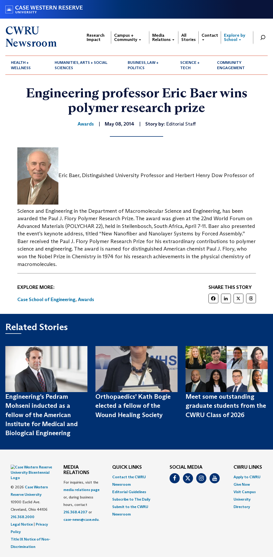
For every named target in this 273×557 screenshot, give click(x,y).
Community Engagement (231, 65)
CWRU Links (248, 467)
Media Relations (163, 37)
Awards (86, 299)
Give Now (242, 484)
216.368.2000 (22, 503)
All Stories (188, 37)
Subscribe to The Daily (131, 499)
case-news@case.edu (81, 519)
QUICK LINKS (127, 467)
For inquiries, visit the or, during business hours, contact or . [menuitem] (81, 501)
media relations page (81, 489)
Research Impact (96, 37)
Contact (210, 36)
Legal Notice (22, 511)
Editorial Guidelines (129, 491)
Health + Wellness (21, 65)
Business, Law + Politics (143, 65)
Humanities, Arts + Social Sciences (81, 65)
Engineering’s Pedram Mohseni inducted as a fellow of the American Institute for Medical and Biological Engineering (41, 415)
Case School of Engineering (46, 299)
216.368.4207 (75, 512)
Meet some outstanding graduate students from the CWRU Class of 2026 (226, 406)
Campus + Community (127, 37)
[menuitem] (27, 65)
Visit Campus (245, 491)
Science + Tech (190, 65)
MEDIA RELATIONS (76, 470)
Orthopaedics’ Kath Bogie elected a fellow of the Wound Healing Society (133, 406)
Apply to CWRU (247, 477)
